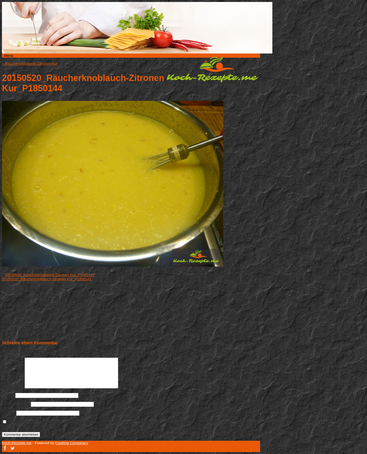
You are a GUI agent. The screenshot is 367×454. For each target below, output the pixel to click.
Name (8, 395)
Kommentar (13, 387)
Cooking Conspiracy (71, 443)
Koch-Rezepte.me (212, 69)
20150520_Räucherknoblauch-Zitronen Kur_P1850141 (46, 279)
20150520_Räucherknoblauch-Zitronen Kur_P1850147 (50, 275)
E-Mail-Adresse (16, 404)
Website (8, 413)
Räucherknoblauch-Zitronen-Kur (30, 63)
